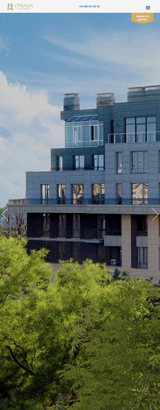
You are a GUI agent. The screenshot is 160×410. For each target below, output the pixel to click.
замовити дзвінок (142, 18)
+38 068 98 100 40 (89, 6)
